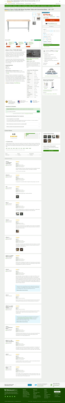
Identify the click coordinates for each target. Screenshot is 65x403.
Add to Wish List (51, 26)
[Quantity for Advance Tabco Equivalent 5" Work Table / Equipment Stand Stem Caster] (15, 46)
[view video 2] (49, 137)
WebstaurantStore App (26, 393)
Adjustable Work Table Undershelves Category (25, 317)
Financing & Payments (47, 394)
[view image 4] (57, 137)
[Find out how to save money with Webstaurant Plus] (5, 42)
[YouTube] (7, 396)
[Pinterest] (14, 396)
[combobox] (31, 3)
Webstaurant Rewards (26, 392)
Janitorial (49, 5)
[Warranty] (51, 85)
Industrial (53, 5)
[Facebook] (10, 396)
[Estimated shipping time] (57, 51)
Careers (45, 393)
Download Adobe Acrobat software (47, 90)
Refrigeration (15, 5)
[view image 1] (17, 214)
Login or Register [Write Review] (51, 150)
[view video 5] (45, 141)
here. (8, 73)
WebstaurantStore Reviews (37, 396)
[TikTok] (12, 396)
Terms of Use (26, 113)
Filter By (18, 153)
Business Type (57, 5)
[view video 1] (45, 137)
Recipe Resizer (25, 395)
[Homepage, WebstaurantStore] (12, 3)
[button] (34, 14)
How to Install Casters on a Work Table (52, 93)
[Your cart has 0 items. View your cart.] (59, 3)
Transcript (30, 61)
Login (44, 17)
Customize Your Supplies (26, 394)
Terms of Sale (30, 401)
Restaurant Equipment (8, 5)
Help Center (57, 391)
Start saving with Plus (40, 385)
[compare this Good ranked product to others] (58, 63)
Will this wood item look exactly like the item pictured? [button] (15, 126)
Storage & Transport (44, 5)
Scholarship (46, 395)
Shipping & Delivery (57, 396)
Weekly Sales (35, 393)
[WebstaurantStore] (12, 390)
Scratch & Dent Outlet (36, 392)
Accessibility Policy (44, 401)
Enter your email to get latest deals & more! (9, 385)
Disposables (34, 5)
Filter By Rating (31, 153)
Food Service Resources (36, 395)
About (28, 61)
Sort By (6, 153)
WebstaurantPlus (25, 391)
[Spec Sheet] (45, 85)
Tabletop (30, 5)
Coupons (34, 394)
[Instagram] (5, 396)
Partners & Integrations (26, 396)
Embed (34, 61)
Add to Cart (8, 46)
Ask (38, 111)
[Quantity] (44, 20)
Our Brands (46, 392)
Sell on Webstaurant (47, 396)
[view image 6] (49, 141)
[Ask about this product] (23, 111)
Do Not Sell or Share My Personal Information (54, 401)
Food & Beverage (24, 5)
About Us (45, 391)
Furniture (38, 5)
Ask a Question (37, 40)
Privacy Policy (31, 113)
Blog (34, 391)
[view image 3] (53, 137)
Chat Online (56, 395)
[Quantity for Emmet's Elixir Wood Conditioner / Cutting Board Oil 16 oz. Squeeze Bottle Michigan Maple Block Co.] (5, 46)
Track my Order (57, 393)
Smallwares (19, 5)
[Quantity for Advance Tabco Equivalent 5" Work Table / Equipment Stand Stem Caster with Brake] (25, 46)
